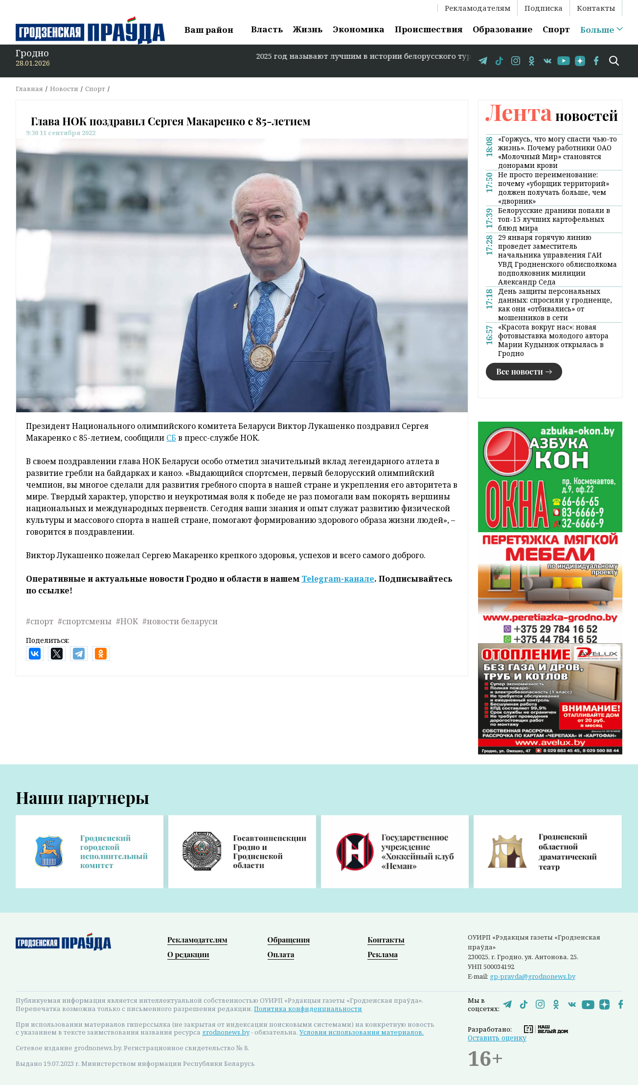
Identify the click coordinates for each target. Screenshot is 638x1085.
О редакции (188, 954)
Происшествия (428, 29)
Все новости (519, 371)
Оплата (281, 954)
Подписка (543, 8)
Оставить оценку (497, 1037)
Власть (267, 29)
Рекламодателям (477, 8)
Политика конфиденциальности (308, 1008)
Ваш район (208, 29)
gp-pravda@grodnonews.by (532, 976)
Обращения (289, 939)
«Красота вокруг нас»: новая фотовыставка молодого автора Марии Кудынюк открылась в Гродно (553, 340)
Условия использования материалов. (361, 1032)
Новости (64, 88)
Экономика (359, 29)
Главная (29, 88)
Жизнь (307, 29)
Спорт (556, 29)
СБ (171, 437)
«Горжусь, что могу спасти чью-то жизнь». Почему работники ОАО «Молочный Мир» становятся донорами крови (557, 152)
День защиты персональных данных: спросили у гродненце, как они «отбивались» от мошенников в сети (555, 304)
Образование (502, 29)
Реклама (382, 954)
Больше (597, 30)
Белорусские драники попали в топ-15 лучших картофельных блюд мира (554, 219)
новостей (552, 115)
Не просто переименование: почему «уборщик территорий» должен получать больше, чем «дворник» (553, 188)
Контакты (596, 8)
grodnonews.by (226, 1032)
